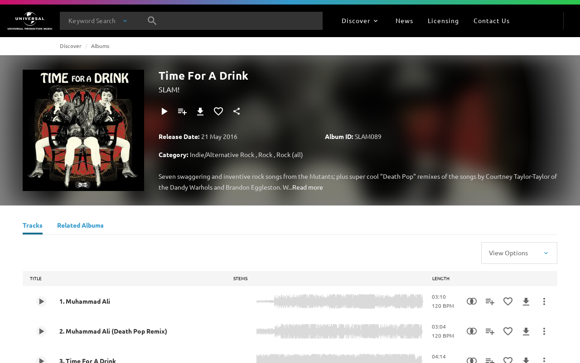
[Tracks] (33, 226)
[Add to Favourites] (218, 111)
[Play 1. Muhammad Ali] (41, 301)
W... (287, 187)
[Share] (236, 111)
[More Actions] (544, 301)
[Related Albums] (80, 226)
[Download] (200, 111)
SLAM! (169, 89)
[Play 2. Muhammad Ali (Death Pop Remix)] (41, 331)
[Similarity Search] (471, 301)
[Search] (152, 21)
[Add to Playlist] (182, 111)
